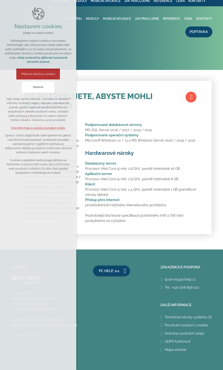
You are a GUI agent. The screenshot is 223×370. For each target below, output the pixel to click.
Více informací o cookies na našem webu (38, 127)
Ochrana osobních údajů (184, 333)
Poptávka (199, 32)
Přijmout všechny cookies (38, 74)
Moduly (92, 18)
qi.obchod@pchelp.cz (40, 309)
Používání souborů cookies (186, 325)
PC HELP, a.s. (109, 271)
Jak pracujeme (147, 18)
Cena (188, 18)
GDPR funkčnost (178, 341)
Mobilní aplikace (117, 18)
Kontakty (204, 18)
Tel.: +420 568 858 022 (182, 287)
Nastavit (38, 87)
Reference (171, 18)
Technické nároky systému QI (188, 317)
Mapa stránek (175, 350)
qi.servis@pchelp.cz (180, 279)
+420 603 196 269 (32, 304)
